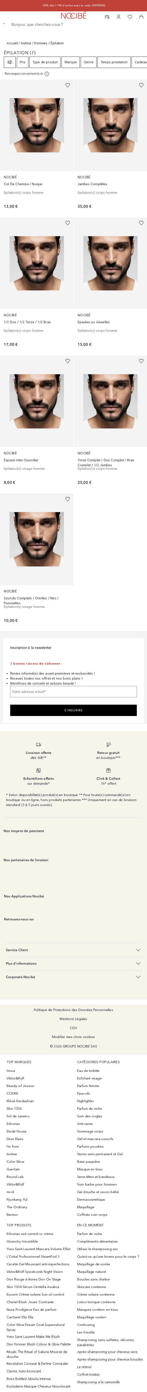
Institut (26, 43)
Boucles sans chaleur (93, 1279)
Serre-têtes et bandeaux (96, 1177)
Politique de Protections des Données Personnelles (73, 1010)
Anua (11, 1071)
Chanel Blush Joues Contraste (30, 1302)
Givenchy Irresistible (22, 1242)
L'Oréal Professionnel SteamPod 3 (33, 1257)
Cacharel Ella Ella (20, 1317)
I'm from (13, 1147)
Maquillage (85, 1207)
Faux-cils (83, 1094)
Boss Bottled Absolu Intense (29, 1379)
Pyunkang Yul (17, 1200)
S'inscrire (73, 710)
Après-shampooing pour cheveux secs (107, 1352)
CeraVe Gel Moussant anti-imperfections (38, 1264)
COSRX (12, 1094)
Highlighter (85, 1101)
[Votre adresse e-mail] (73, 691)
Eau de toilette (88, 1071)
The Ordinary (17, 1207)
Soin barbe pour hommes (97, 1184)
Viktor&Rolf (15, 1078)
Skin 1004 (14, 1109)
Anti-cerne (85, 1124)
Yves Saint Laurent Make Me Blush (33, 1337)
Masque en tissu (90, 1169)
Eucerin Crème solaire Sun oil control (35, 1295)
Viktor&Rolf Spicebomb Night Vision (35, 1272)
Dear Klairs (15, 1139)
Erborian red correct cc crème (30, 1234)
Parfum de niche (89, 1109)
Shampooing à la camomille (98, 1382)
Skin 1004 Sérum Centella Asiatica (33, 1287)
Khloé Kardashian (20, 1101)
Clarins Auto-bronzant (24, 1371)
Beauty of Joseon (20, 1086)
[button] (73, 950)
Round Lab (15, 1177)
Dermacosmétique (91, 1200)
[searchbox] (73, 24)
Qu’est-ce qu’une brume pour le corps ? (108, 1257)
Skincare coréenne (91, 1287)
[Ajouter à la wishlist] (67, 85)
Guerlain (13, 1169)
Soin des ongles (89, 1116)
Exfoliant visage (89, 1078)
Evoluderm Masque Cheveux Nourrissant (38, 1386)
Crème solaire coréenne (96, 1295)
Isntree (12, 1154)
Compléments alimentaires (97, 1242)
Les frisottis (86, 1332)
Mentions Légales (73, 1019)
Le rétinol (84, 1367)
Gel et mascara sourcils (95, 1139)
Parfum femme (88, 1086)
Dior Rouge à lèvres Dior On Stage (34, 1279)
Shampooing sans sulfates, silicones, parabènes (106, 1342)
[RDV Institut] (107, 17)
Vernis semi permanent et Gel (100, 1154)
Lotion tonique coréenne (96, 1302)
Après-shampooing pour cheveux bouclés (110, 1359)
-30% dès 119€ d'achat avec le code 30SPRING (73, 5)
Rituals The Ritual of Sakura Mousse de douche (37, 1354)
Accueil (12, 43)
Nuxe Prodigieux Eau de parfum (31, 1310)
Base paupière (88, 1162)
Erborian (13, 1124)
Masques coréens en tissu (97, 1310)
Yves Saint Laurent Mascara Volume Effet (38, 1249)
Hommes (40, 43)
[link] (36, 146)
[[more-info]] (27, 74)
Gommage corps (90, 1131)
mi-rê (10, 1192)
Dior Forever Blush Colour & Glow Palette (39, 1344)
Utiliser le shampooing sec (97, 1249)
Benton (12, 1215)
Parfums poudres (90, 1147)
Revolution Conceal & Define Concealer (37, 1364)
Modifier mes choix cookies (73, 1037)
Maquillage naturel (91, 1272)
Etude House (17, 1131)
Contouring (86, 1325)
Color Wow (15, 1162)
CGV (73, 1028)
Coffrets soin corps (92, 1215)
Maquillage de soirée (93, 1264)
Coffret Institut (88, 1375)
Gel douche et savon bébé (98, 1192)
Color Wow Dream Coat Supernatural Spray (36, 1327)
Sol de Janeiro (18, 1116)
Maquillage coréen (91, 1317)
